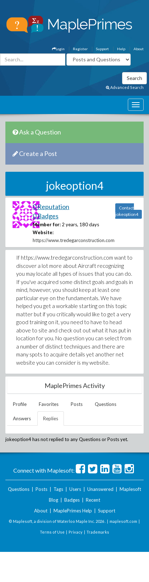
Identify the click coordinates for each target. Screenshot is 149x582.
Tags (58, 489)
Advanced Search (125, 87)
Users (75, 489)
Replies (50, 418)
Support (102, 49)
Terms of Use (52, 532)
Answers (22, 418)
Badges (72, 500)
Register (80, 49)
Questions (105, 404)
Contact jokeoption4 (126, 211)
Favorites (49, 404)
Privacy (76, 532)
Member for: (47, 224)
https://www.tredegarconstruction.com (74, 240)
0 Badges (46, 216)
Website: (43, 232)
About (139, 49)
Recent (93, 500)
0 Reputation (51, 206)
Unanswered (100, 489)
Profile (20, 404)
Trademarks (98, 532)
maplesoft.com (123, 521)
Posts (77, 404)
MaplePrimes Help (72, 511)
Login (58, 49)
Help (121, 49)
